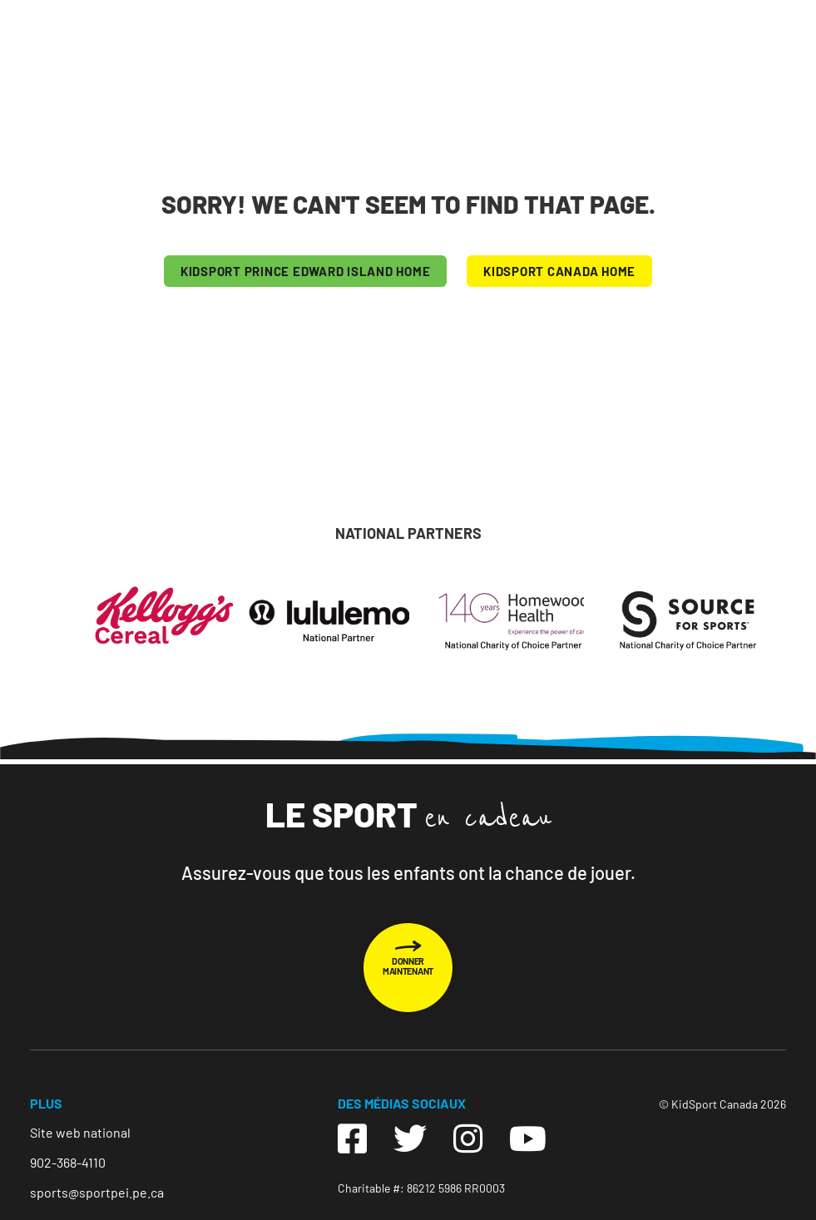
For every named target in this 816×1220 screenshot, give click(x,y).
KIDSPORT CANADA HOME (559, 271)
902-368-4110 (68, 1162)
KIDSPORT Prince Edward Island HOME (306, 271)
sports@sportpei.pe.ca (97, 1192)
